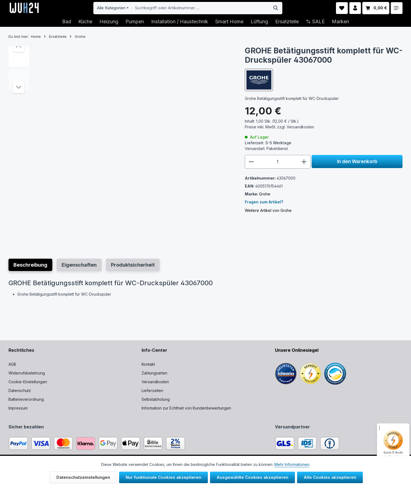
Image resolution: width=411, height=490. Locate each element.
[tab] (30, 265)
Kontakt (148, 364)
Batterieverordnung (26, 399)
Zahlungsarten (154, 373)
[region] (121, 145)
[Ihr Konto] (355, 8)
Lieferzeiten (152, 390)
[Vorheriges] (18, 46)
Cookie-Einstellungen (27, 381)
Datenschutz (19, 390)
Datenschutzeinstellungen (83, 477)
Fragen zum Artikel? (264, 202)
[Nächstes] (18, 87)
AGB (12, 364)
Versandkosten (155, 381)
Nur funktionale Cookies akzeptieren (163, 477)
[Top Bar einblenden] (396, 8)
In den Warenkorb (357, 161)
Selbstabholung (156, 399)
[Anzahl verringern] (251, 162)
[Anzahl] (277, 162)
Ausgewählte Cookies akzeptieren (252, 477)
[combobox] (201, 8)
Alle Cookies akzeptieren (330, 477)
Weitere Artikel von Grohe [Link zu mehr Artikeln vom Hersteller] (268, 210)
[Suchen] (275, 8)
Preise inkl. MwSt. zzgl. (279, 127)
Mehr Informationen (291, 464)
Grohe (264, 194)
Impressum (18, 408)
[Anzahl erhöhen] (304, 162)
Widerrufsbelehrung (26, 373)
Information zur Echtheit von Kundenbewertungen (186, 408)
